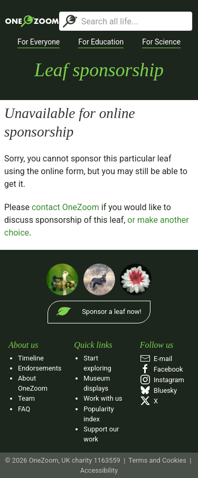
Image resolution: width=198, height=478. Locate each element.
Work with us (102, 398)
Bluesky (158, 390)
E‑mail (156, 359)
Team (26, 398)
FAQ (24, 409)
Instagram (162, 380)
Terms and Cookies (157, 460)
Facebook (161, 369)
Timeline (31, 358)
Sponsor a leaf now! (111, 311)
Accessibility (99, 470)
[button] (38, 42)
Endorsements (39, 368)
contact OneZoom (65, 207)
